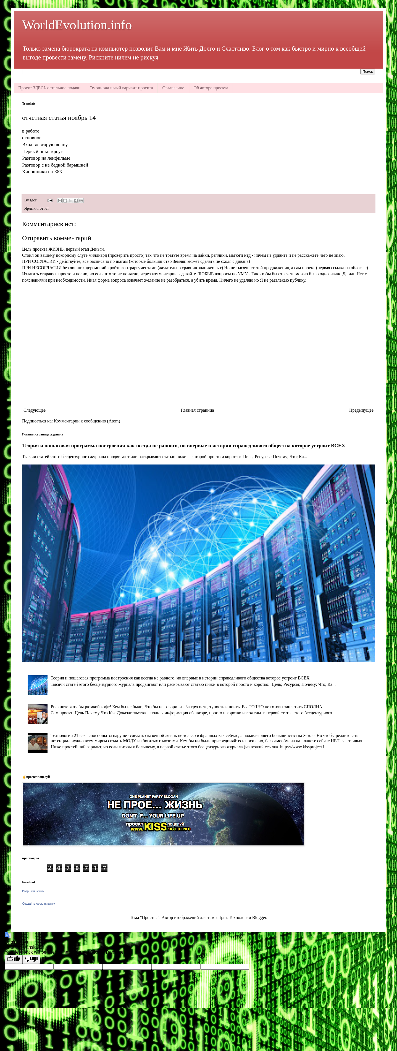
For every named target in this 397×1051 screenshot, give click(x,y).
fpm (223, 917)
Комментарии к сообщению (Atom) (87, 421)
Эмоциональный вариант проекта (121, 87)
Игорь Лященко (33, 891)
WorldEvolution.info (77, 24)
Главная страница (197, 410)
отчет (44, 208)
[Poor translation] (31, 959)
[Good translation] (13, 959)
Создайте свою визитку (38, 903)
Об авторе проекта (211, 87)
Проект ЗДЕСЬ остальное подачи (49, 87)
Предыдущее (361, 410)
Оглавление (173, 87)
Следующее (34, 410)
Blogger (259, 917)
